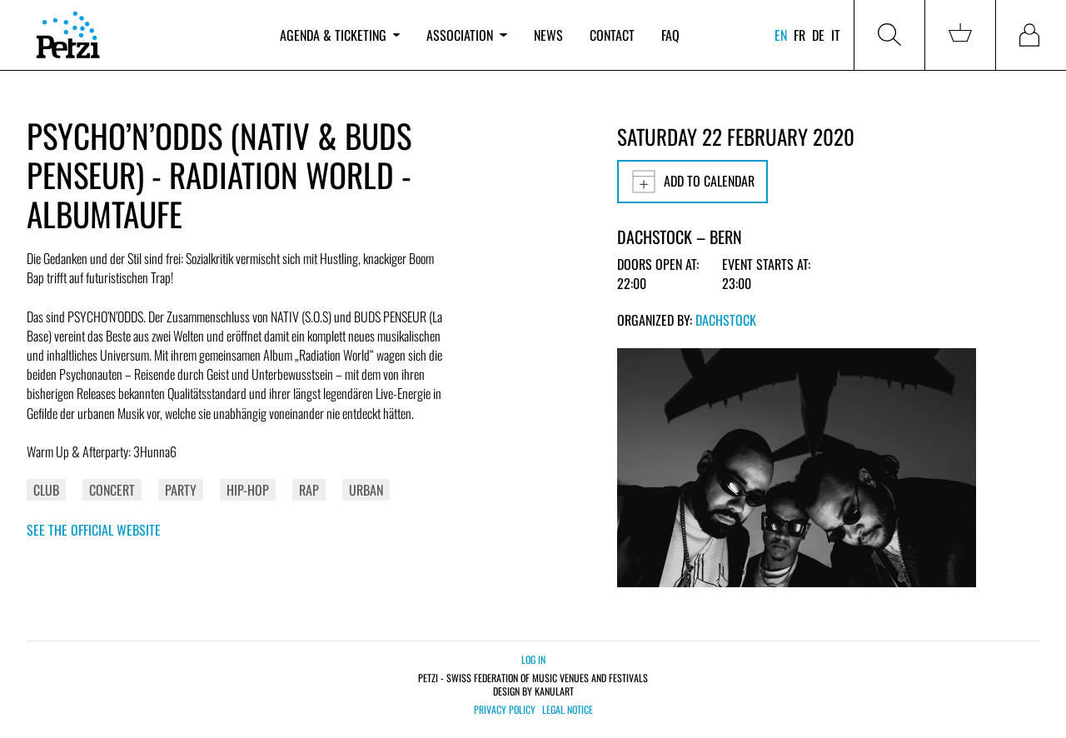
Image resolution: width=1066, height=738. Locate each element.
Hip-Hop (248, 490)
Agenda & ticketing (340, 35)
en (781, 35)
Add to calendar (692, 181)
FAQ (670, 35)
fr (799, 35)
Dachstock (725, 320)
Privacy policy (504, 709)
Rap (309, 490)
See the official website (94, 530)
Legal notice (567, 709)
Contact (612, 35)
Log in (533, 659)
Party (181, 490)
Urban (366, 490)
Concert (112, 490)
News (548, 35)
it (835, 35)
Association (466, 35)
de (818, 35)
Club (46, 490)
